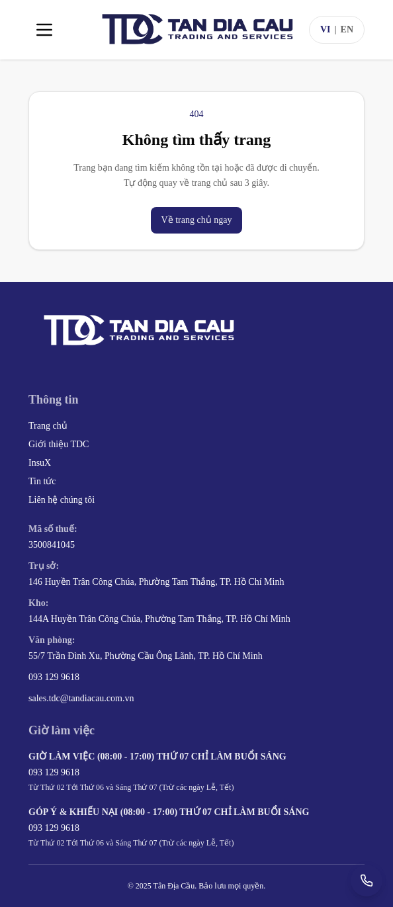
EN (347, 29)
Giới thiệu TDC (58, 444)
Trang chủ (47, 426)
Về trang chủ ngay (196, 220)
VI (325, 29)
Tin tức (42, 481)
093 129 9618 (53, 677)
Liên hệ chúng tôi (61, 500)
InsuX (39, 463)
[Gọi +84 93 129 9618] (366, 880)
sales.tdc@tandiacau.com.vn (81, 698)
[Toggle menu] (44, 30)
